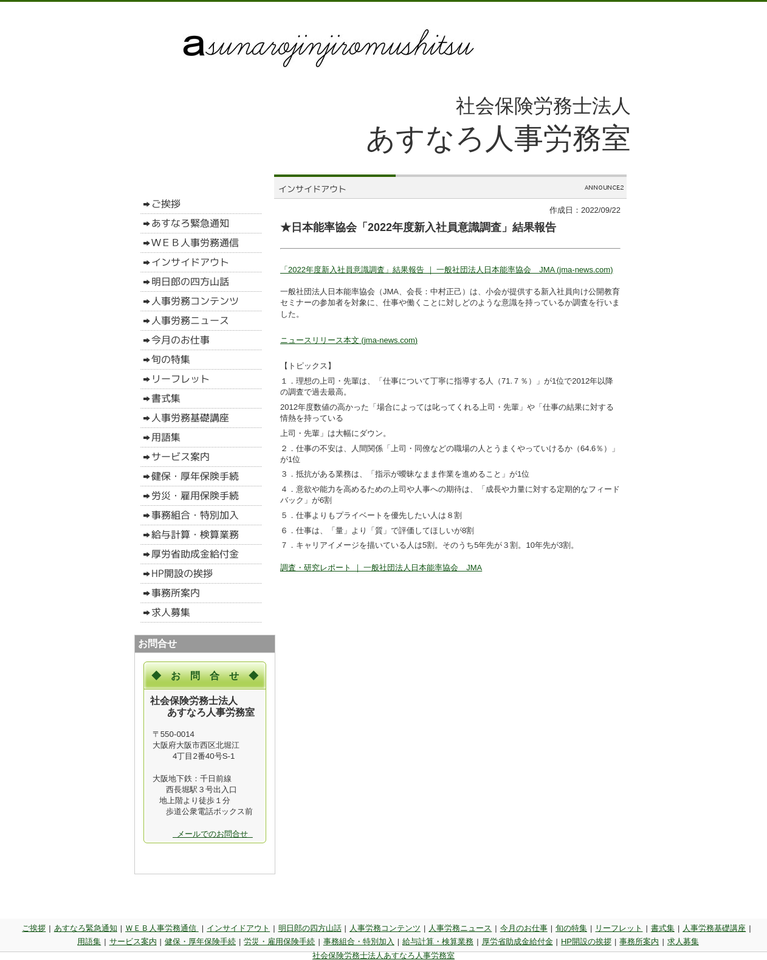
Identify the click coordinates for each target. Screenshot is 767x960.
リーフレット (618, 928)
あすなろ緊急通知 (85, 928)
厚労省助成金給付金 (517, 941)
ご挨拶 (34, 928)
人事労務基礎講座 (714, 928)
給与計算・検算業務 (437, 941)
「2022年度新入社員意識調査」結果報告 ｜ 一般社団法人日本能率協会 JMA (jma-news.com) (446, 269)
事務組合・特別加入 (358, 941)
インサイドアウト (238, 928)
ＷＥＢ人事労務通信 (162, 928)
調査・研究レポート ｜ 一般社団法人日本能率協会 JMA (381, 567)
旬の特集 (571, 928)
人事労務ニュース (460, 928)
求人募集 (683, 941)
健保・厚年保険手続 (200, 941)
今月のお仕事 (524, 928)
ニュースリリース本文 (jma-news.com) (349, 340)
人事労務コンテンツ (385, 928)
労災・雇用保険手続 (279, 941)
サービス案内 (133, 941)
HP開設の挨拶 (586, 941)
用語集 (89, 941)
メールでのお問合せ (213, 833)
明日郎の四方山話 (310, 928)
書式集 (663, 928)
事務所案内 (639, 941)
